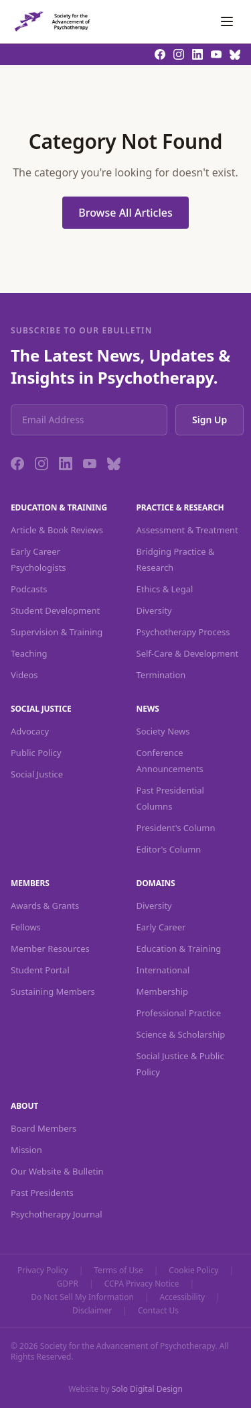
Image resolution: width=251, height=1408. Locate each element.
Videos (24, 675)
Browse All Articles (125, 212)
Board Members (43, 1128)
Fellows (26, 927)
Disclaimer (92, 1310)
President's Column (176, 828)
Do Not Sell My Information (82, 1297)
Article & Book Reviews (57, 530)
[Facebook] (17, 463)
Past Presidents (42, 1193)
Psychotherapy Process (183, 632)
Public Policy (36, 753)
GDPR (67, 1284)
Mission (26, 1150)
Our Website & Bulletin (57, 1171)
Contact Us (158, 1310)
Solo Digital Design (147, 1389)
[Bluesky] (113, 463)
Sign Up (209, 419)
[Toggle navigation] (227, 21)
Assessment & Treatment (187, 530)
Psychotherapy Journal (56, 1214)
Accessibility (182, 1297)
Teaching (29, 653)
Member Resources (50, 948)
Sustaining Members (53, 991)
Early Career (161, 927)
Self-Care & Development (188, 653)
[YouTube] (89, 463)
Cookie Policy (193, 1270)
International (163, 970)
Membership (163, 991)
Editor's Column (169, 849)
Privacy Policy (42, 1270)
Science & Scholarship (181, 1034)
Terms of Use (118, 1270)
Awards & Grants (45, 906)
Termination (161, 675)
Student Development (55, 610)
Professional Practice (179, 1013)
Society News (163, 731)
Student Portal (40, 970)
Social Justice (37, 774)
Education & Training (179, 948)
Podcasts (29, 589)
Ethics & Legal (165, 589)
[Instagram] (41, 463)
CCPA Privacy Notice (141, 1284)
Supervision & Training (56, 632)
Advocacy (30, 731)
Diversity (154, 610)
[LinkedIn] (65, 463)
